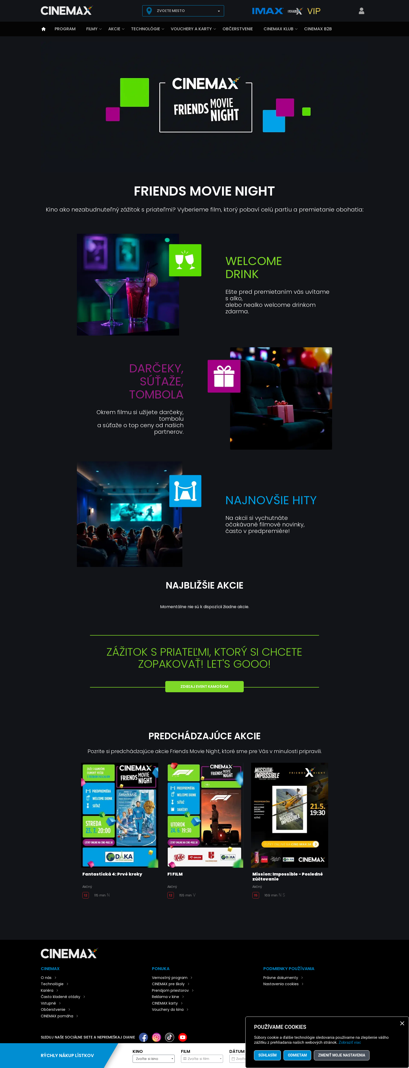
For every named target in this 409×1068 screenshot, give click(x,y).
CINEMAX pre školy (168, 984)
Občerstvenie (238, 29)
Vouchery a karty (191, 29)
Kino (138, 1051)
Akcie (114, 29)
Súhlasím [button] (267, 1055)
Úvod (43, 29)
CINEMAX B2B (318, 29)
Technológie (145, 29)
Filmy (92, 29)
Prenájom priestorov (170, 990)
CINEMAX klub (278, 29)
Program (65, 29)
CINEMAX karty (165, 1003)
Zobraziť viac (350, 1042)
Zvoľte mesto (171, 10)
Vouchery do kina (168, 1009)
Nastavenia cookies (281, 984)
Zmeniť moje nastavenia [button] (342, 1055)
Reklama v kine (165, 996)
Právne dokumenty (280, 977)
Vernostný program (170, 977)
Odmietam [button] (297, 1055)
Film (185, 1051)
